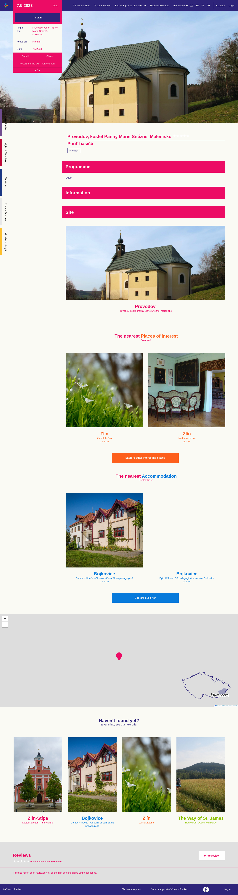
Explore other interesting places (145, 457)
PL (203, 5)
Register (220, 5)
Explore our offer (145, 597)
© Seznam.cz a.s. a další (229, 706)
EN (197, 5)
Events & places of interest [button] (131, 5)
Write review (211, 855)
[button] (119, 656)
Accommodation (102, 5)
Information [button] (180, 5)
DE (208, 5)
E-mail (25, 56)
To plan (37, 17)
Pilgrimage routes (159, 5)
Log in (232, 5)
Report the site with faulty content (37, 63)
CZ (191, 5)
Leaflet (218, 706)
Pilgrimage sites (81, 5)
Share (49, 56)
